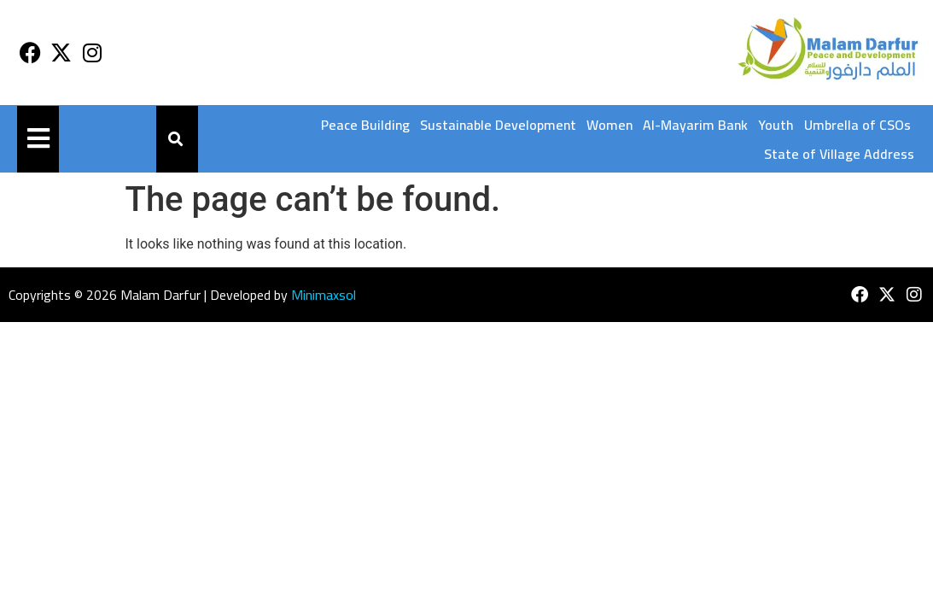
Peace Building (365, 125)
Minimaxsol (323, 295)
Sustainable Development (498, 125)
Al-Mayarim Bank (695, 125)
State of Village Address (839, 154)
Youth (776, 125)
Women (609, 125)
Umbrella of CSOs (857, 125)
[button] (176, 140)
